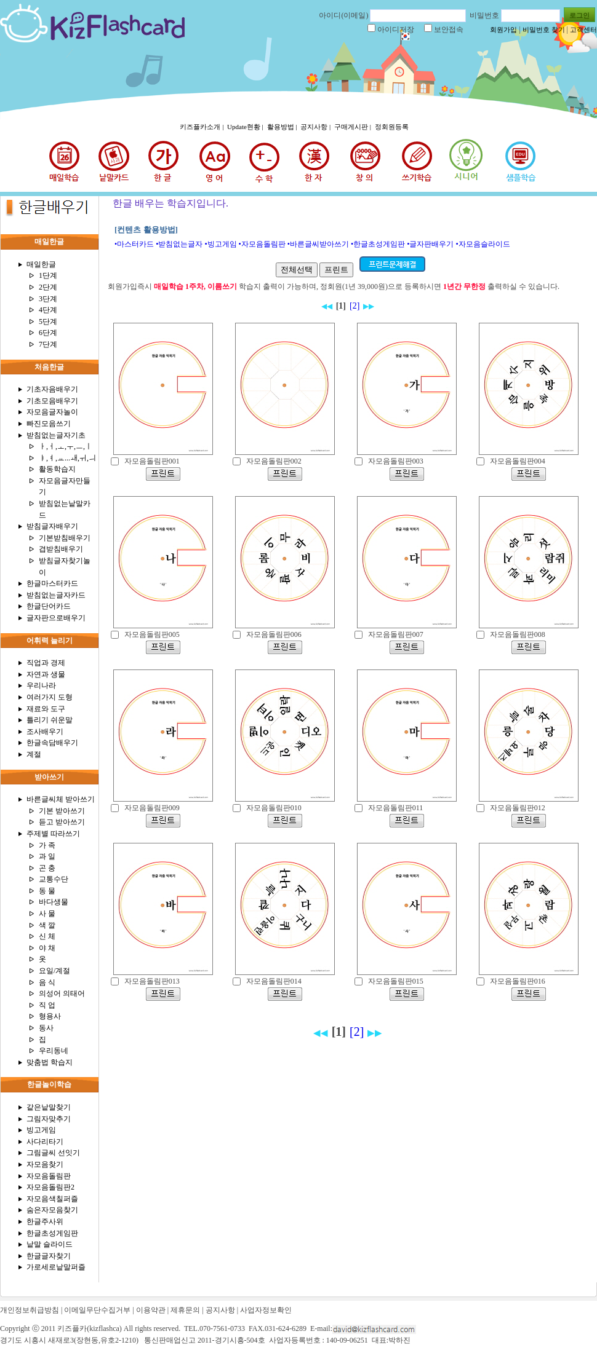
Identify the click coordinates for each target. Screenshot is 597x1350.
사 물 (47, 913)
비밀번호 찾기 (544, 29)
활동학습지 (57, 469)
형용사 (50, 1016)
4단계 (48, 310)
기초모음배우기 (52, 401)
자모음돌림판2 (50, 1187)
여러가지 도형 (49, 697)
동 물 (47, 890)
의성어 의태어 (62, 993)
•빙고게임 (220, 244)
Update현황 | (246, 126)
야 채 (47, 948)
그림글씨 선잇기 (53, 1152)
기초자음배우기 (52, 389)
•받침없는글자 (179, 244)
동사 (46, 1028)
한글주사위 (44, 1221)
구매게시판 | (353, 126)
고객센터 (583, 29)
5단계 (48, 321)
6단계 (48, 332)
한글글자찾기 (48, 1256)
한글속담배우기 (52, 742)
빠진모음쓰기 (48, 423)
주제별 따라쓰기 (53, 833)
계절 (33, 754)
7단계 (48, 344)
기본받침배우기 (64, 538)
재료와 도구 (45, 709)
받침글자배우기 (52, 526)
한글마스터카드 (52, 583)
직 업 (47, 1005)
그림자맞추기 (48, 1119)
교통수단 (53, 879)
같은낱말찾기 (48, 1107)
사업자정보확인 (266, 1310)
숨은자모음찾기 (52, 1210)
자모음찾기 (44, 1164)
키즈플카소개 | (202, 126)
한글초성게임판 (52, 1233)
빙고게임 (41, 1130)
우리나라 (41, 685)
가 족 (47, 845)
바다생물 (53, 902)
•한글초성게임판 (378, 244)
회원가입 (503, 29)
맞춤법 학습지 (49, 1062)
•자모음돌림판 (262, 244)
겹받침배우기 (61, 549)
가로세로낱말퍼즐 (56, 1267)
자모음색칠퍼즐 (52, 1198)
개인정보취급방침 (29, 1310)
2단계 (48, 287)
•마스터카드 (134, 244)
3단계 (48, 298)
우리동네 (53, 1050)
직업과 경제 (45, 662)
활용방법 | (283, 126)
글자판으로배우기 (56, 618)
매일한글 (41, 264)
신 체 (47, 936)
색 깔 (47, 925)
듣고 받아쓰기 (62, 822)
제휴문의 (185, 1310)
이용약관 (151, 1310)
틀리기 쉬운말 (49, 720)
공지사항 (220, 1310)
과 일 (47, 856)
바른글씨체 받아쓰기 (60, 799)
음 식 (47, 982)
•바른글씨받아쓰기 (318, 244)
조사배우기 (44, 731)
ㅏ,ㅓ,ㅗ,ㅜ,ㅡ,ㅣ (65, 446)
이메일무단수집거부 (97, 1310)
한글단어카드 (48, 606)
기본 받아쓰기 (62, 811)
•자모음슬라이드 (482, 244)
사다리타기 (44, 1141)
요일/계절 (54, 970)
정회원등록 (392, 126)
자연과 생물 (45, 674)
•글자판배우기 (430, 244)
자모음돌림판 (48, 1176)
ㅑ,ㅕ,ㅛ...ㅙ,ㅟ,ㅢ (67, 458)
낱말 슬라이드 (49, 1244)
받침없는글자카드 (56, 595)
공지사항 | (316, 126)
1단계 (48, 275)
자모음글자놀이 (52, 412)
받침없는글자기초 (56, 435)
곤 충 (47, 868)
